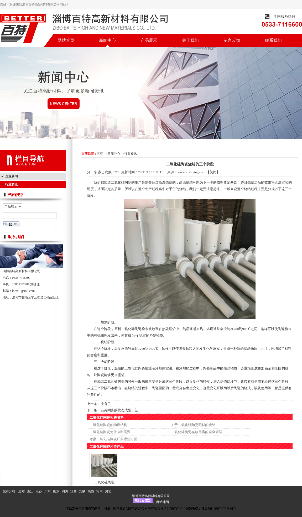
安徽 (82, 491)
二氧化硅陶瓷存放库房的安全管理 (196, 432)
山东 (56, 491)
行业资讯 (130, 153)
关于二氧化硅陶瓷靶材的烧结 (193, 425)
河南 (99, 491)
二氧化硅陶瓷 (104, 482)
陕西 (91, 491)
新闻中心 (113, 153)
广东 (47, 491)
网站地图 (162, 502)
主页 (100, 153)
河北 (108, 491)
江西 (73, 491)
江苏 (39, 491)
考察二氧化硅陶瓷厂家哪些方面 (113, 439)
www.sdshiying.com (191, 172)
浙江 (30, 491)
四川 (65, 491)
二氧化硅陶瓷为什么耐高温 (110, 432)
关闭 (213, 172)
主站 (21, 491)
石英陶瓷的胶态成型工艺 (119, 410)
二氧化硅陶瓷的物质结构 (108, 425)
